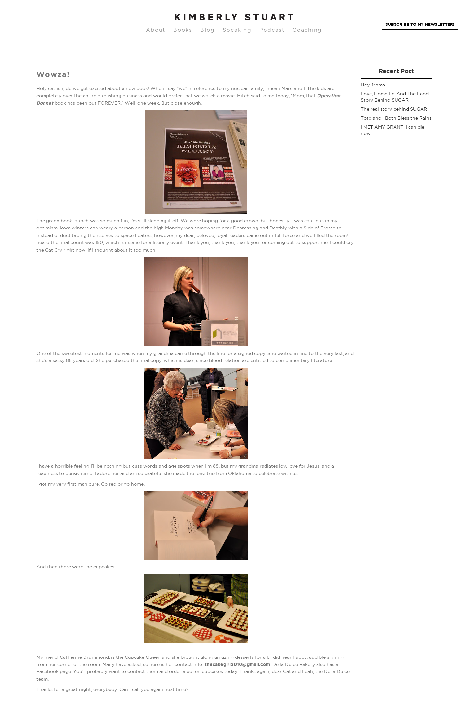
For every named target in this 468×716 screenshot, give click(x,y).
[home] (234, 17)
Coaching (307, 30)
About (155, 30)
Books (182, 30)
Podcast (272, 30)
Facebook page (53, 671)
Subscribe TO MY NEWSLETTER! (419, 24)
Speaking (237, 30)
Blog (207, 30)
